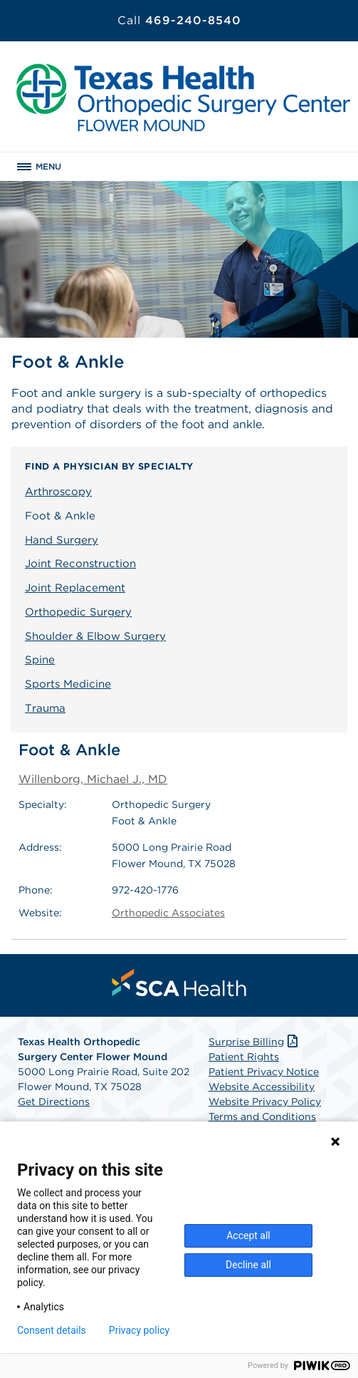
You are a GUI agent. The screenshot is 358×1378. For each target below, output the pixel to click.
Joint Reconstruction (80, 563)
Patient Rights (244, 1056)
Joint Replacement (75, 587)
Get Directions (54, 1101)
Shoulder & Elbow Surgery (95, 636)
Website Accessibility (262, 1086)
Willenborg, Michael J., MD (93, 779)
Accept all (248, 1235)
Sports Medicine (68, 684)
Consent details (51, 1330)
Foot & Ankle (60, 515)
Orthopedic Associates (168, 912)
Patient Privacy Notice (264, 1071)
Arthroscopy (58, 491)
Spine (40, 659)
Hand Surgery (61, 540)
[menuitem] (179, 982)
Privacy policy (139, 1330)
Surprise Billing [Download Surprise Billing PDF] (254, 1041)
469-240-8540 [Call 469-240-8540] (179, 20)
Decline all (248, 1264)
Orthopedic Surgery (78, 612)
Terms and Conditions (262, 1116)
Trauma (45, 708)
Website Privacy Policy (265, 1101)
